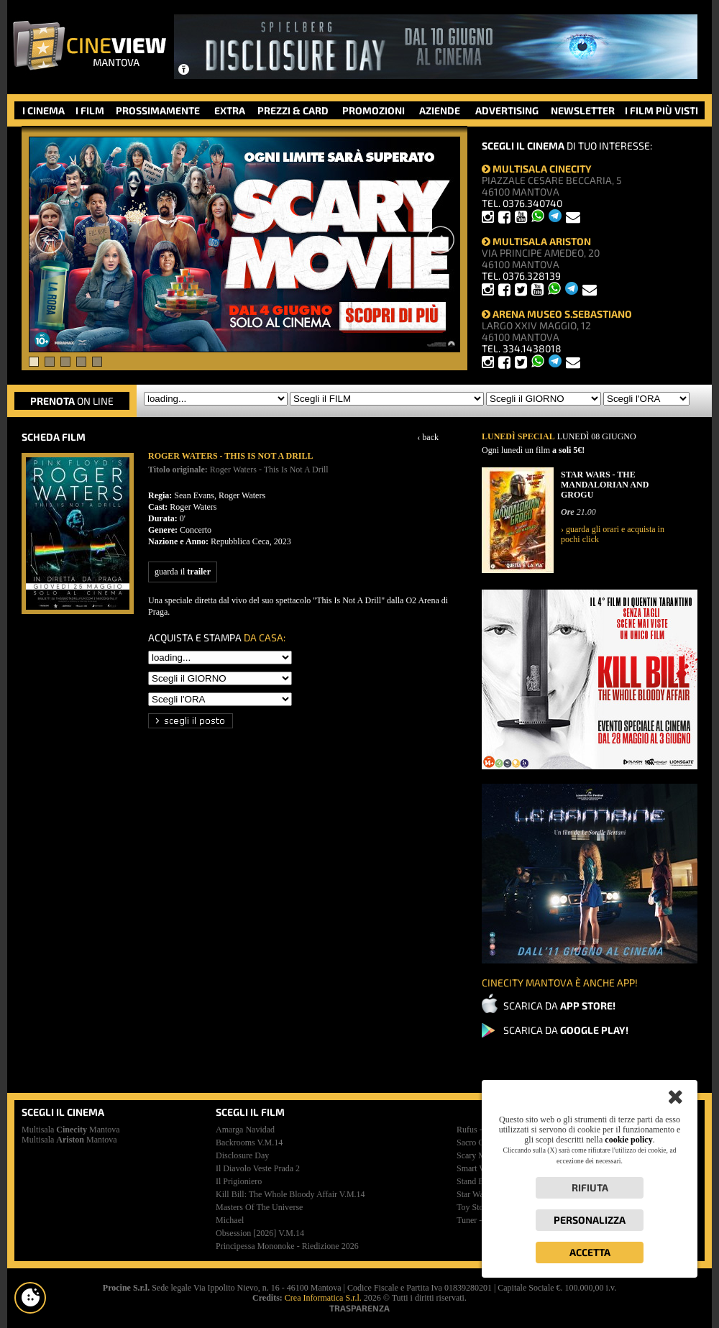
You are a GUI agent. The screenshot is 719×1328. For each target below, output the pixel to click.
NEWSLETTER (583, 110)
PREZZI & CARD (293, 110)
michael (230, 1220)
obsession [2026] (260, 1233)
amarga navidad (245, 1130)
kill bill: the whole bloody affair (290, 1194)
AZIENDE (439, 110)
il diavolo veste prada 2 (258, 1168)
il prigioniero (239, 1181)
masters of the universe (259, 1207)
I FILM (89, 110)
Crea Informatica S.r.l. (323, 1298)
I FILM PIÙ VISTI (661, 110)
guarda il (183, 572)
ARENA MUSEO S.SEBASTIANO (557, 314)
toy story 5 (477, 1207)
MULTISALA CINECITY (537, 168)
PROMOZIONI (373, 110)
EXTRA (229, 110)
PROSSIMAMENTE (158, 110)
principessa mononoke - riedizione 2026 (287, 1246)
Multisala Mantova (71, 1130)
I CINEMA (43, 110)
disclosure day (242, 1155)
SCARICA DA (559, 1005)
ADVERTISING (507, 110)
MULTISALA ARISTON (536, 241)
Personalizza (590, 1220)
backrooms (249, 1142)
